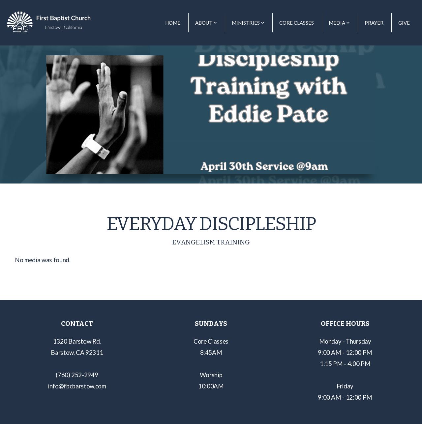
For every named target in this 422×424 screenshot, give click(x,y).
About (206, 23)
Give (404, 23)
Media (339, 23)
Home (172, 23)
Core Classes (296, 23)
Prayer (374, 23)
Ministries (248, 23)
